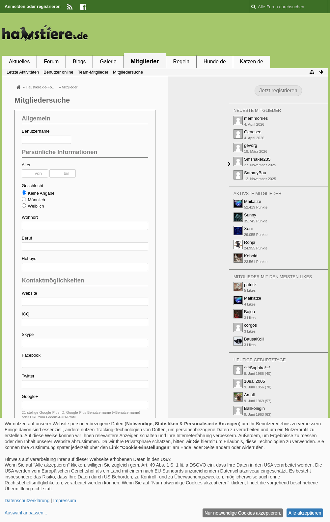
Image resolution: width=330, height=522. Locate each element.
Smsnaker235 (257, 159)
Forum (51, 61)
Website (29, 293)
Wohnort (30, 217)
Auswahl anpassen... (26, 512)
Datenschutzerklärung (27, 500)
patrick (250, 284)
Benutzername (36, 131)
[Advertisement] (208, 34)
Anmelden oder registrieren (33, 6)
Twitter (28, 376)
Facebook (31, 355)
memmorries (256, 118)
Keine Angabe (38, 193)
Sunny (250, 214)
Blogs (79, 61)
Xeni (248, 228)
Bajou (249, 311)
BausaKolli (254, 339)
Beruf (27, 238)
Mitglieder (145, 61)
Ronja (249, 242)
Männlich (33, 199)
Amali (249, 394)
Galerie (108, 61)
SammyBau (255, 172)
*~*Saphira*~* (257, 367)
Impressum (64, 500)
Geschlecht (32, 185)
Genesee (252, 131)
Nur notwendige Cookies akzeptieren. (243, 512)
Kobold (250, 255)
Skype (28, 334)
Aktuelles (19, 61)
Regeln (181, 61)
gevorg (250, 145)
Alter (26, 164)
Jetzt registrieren (278, 90)
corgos (250, 325)
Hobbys (29, 258)
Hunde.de (215, 61)
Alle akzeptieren (305, 512)
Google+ (30, 396)
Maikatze (252, 201)
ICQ (25, 313)
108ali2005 (254, 381)
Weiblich (33, 206)
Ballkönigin (254, 408)
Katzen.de (251, 61)
